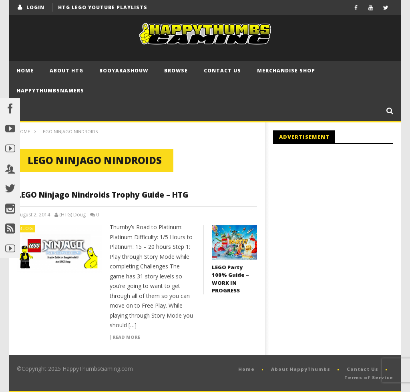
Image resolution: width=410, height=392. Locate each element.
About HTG (66, 70)
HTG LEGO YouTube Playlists (102, 7)
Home (25, 70)
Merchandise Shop (286, 70)
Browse (176, 70)
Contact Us (222, 70)
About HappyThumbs (300, 369)
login (35, 7)
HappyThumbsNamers (50, 90)
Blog (26, 228)
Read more (126, 337)
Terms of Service (368, 377)
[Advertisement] (340, 216)
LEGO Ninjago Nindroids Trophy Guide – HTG (102, 195)
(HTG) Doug (72, 215)
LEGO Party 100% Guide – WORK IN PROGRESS (230, 279)
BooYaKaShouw (123, 70)
